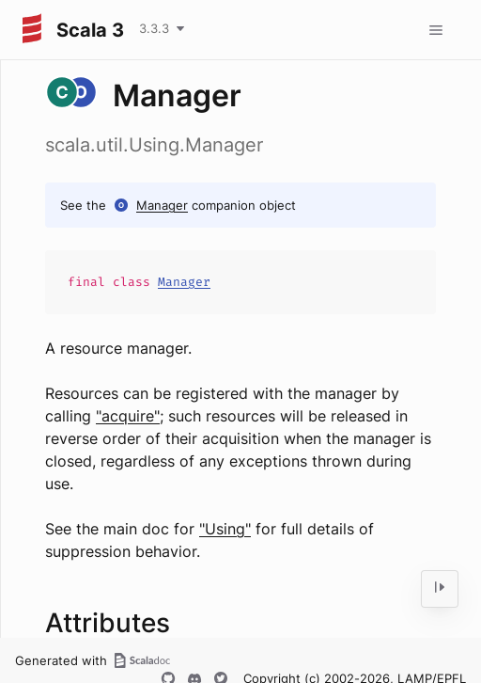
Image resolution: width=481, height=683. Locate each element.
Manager (162, 205)
